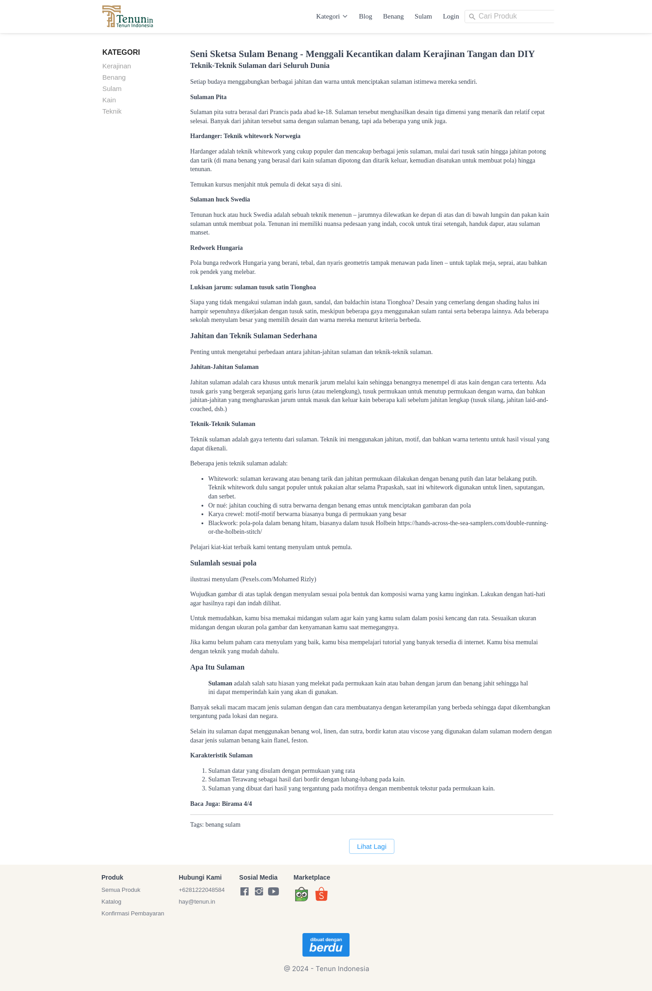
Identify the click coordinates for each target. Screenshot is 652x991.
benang (215, 824)
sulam (232, 824)
